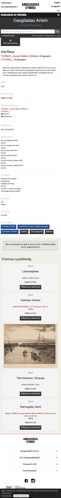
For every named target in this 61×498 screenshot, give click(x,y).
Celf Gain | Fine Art (9, 231)
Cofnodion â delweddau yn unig (47, 36)
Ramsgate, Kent (30, 406)
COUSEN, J (7, 59)
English (57, 3)
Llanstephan (30, 271)
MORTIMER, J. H (25, 307)
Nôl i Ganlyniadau (10, 41)
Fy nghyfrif (55, 6)
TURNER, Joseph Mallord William (20, 56)
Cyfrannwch (6, 3)
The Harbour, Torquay (31, 378)
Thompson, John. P (40, 307)
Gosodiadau (6, 496)
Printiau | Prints (8, 226)
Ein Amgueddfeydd (9, 7)
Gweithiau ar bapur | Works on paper (33, 226)
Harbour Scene (30, 300)
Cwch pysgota (36, 231)
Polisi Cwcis (7, 493)
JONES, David (33, 278)
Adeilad (49, 231)
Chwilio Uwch (8, 36)
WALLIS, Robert (44, 413)
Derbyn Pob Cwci (21, 496)
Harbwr (24, 231)
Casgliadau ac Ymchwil (14, 15)
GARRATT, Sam (33, 385)
